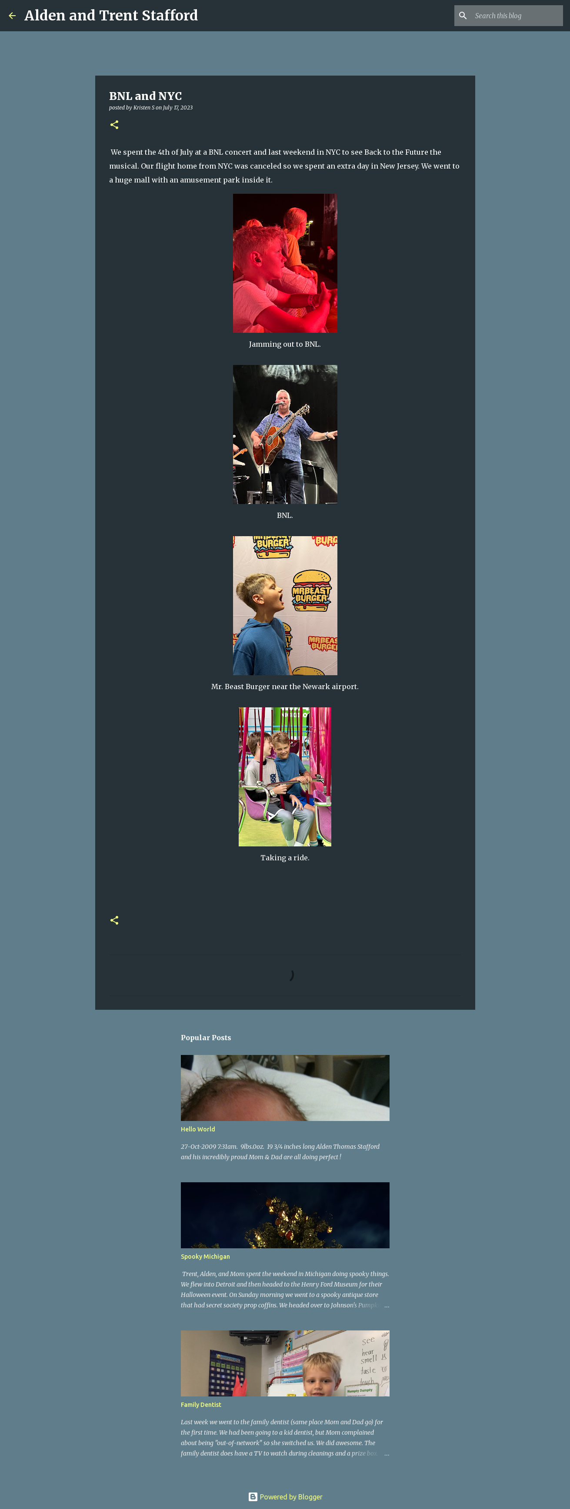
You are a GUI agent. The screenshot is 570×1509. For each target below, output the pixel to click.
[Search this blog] (517, 15)
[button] (114, 125)
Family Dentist (201, 1404)
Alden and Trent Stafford (111, 15)
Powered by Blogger (285, 1497)
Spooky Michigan (205, 1256)
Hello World (198, 1129)
